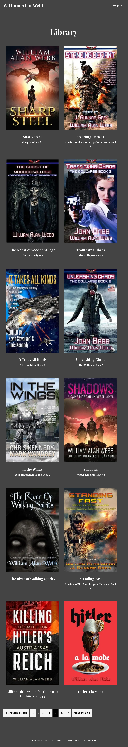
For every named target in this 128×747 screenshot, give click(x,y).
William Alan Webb (24, 5)
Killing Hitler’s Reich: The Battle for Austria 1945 (33, 693)
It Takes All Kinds (33, 359)
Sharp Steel (32, 137)
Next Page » (82, 713)
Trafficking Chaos (90, 250)
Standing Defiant (91, 137)
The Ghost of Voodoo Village (32, 250)
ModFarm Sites (77, 740)
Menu (121, 5)
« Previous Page (16, 713)
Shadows (90, 469)
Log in (92, 740)
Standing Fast (91, 578)
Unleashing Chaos (90, 359)
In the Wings (32, 469)
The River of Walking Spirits (32, 578)
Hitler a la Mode (91, 691)
